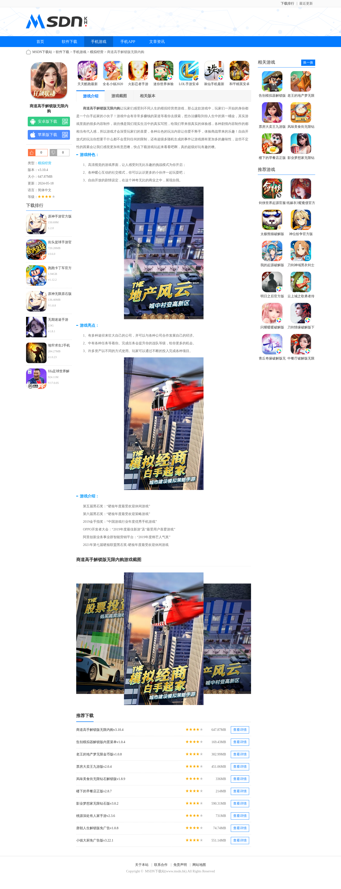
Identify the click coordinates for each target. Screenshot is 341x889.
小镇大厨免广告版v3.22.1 (94, 840)
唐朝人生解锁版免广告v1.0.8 (97, 828)
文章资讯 (157, 42)
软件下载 (69, 42)
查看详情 (240, 730)
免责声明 (180, 865)
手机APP (127, 42)
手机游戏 (98, 42)
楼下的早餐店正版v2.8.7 (94, 791)
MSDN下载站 (42, 52)
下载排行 (287, 3)
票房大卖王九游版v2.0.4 (94, 766)
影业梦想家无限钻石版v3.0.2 (97, 803)
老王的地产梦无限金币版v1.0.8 (99, 754)
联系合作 (161, 865)
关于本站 (142, 865)
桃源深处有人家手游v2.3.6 (95, 816)
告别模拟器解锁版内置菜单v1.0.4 (100, 742)
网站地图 (199, 865)
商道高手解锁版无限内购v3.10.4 (99, 730)
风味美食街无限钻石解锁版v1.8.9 (100, 779)
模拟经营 (96, 52)
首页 (40, 42)
